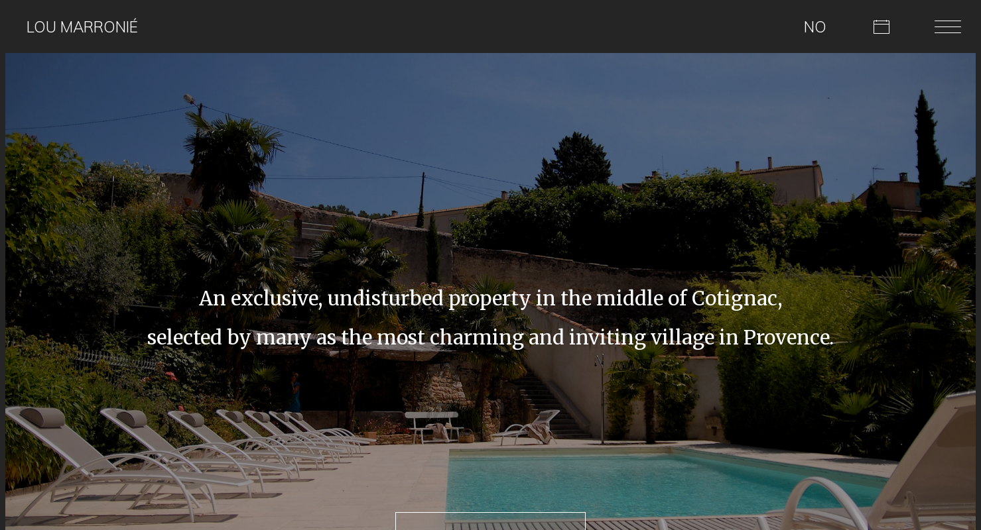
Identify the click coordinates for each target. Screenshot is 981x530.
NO (815, 26)
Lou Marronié (82, 26)
